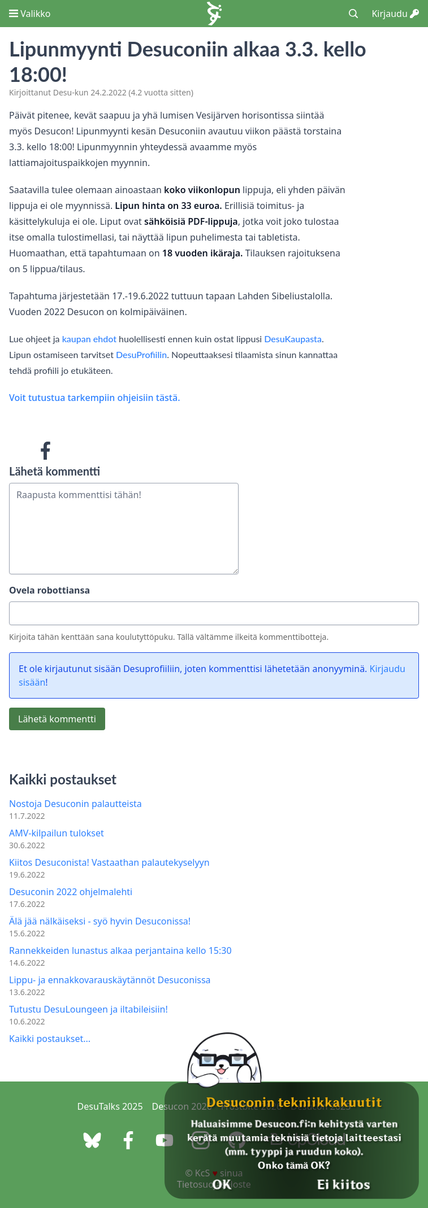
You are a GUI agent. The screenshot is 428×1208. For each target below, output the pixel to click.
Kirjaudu (395, 13)
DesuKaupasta (293, 338)
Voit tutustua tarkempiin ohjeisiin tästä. (94, 397)
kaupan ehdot (89, 338)
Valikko (29, 13)
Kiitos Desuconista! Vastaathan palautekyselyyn (109, 862)
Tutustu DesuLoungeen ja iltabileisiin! (88, 1009)
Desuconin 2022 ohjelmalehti (70, 892)
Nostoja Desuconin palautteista (75, 803)
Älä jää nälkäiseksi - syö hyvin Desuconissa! (100, 921)
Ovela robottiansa (49, 590)
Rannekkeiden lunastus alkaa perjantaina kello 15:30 (120, 950)
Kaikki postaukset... (49, 1038)
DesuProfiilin (141, 354)
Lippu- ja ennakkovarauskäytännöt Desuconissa (110, 980)
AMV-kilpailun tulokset (56, 833)
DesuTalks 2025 (110, 1106)
